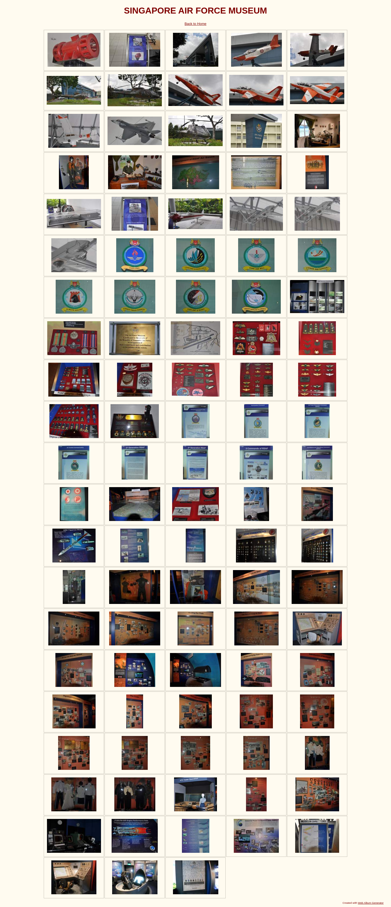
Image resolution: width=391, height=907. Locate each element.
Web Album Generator (371, 902)
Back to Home (195, 24)
